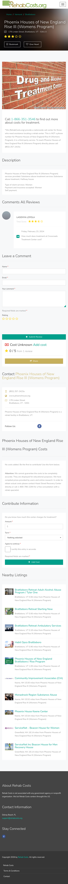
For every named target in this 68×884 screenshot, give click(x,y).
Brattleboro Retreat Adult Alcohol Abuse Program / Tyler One (38, 591)
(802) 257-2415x (17, 391)
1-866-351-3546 (23, 119)
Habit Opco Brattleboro (28, 642)
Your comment (8, 289)
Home (9, 14)
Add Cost (34, 562)
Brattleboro (30, 14)
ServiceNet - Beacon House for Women (37, 728)
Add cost (40, 345)
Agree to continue (13, 544)
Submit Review (34, 337)
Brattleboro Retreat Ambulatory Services (38, 625)
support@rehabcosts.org (12, 818)
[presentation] (23, 328)
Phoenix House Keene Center (31, 711)
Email (5, 277)
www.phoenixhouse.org (19, 395)
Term (7, 533)
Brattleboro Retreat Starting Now (34, 609)
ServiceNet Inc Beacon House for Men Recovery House (36, 746)
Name (5, 266)
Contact (7, 876)
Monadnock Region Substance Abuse (36, 694)
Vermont (18, 14)
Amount (9, 521)
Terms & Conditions (12, 871)
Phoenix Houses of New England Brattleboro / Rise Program (33, 660)
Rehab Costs (23, 857)
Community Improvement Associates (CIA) (39, 678)
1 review (27, 351)
